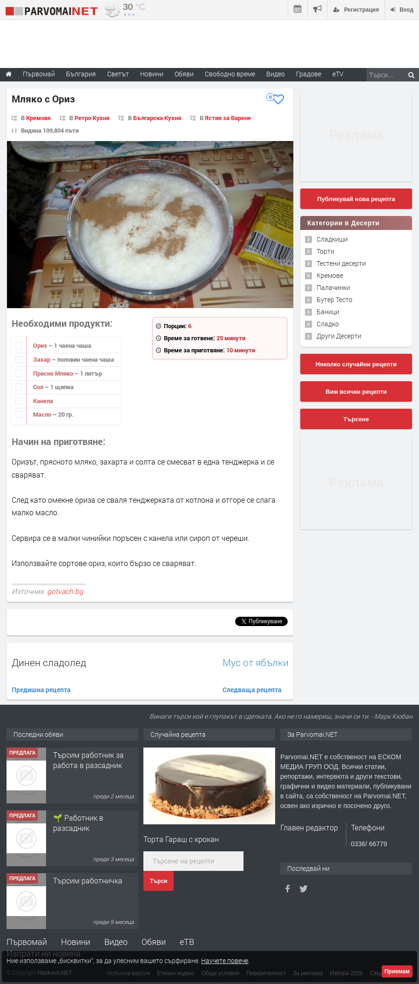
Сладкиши (332, 239)
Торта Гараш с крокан (181, 839)
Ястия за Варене (228, 118)
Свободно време (230, 73)
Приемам (397, 971)
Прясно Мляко (53, 373)
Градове (308, 73)
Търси (158, 881)
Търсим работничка (87, 880)
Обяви (154, 941)
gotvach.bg (65, 591)
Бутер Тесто (334, 299)
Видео (116, 941)
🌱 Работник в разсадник (78, 823)
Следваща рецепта (252, 689)
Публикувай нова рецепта (356, 198)
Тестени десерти (341, 263)
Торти (325, 251)
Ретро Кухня (91, 118)
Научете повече (224, 960)
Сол (39, 387)
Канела (43, 401)
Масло (43, 414)
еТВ (187, 941)
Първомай (27, 941)
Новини (151, 73)
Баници (328, 311)
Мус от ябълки (256, 662)
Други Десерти (339, 335)
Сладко (328, 323)
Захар (42, 359)
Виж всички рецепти (355, 391)
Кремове (38, 118)
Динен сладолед (49, 662)
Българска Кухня (157, 118)
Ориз (40, 345)
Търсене (356, 419)
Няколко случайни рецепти (356, 364)
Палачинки (333, 287)
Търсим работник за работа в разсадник (88, 760)
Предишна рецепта (41, 689)
